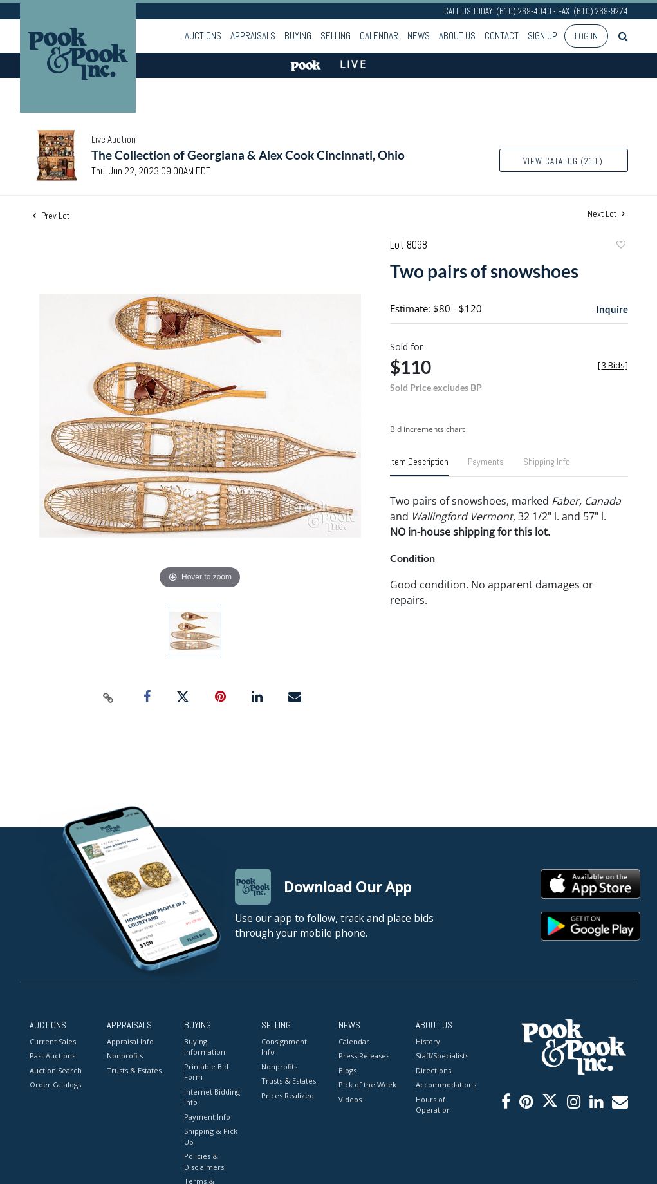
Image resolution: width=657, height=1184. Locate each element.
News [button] (418, 36)
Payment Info (207, 1117)
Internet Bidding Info (212, 1097)
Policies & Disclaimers (204, 1161)
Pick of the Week (367, 1084)
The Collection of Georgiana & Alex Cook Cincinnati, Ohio (248, 154)
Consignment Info (284, 1047)
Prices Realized (287, 1095)
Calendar (379, 36)
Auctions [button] (203, 36)
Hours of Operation (433, 1105)
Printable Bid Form (206, 1072)
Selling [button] (335, 36)
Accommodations (445, 1084)
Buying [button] (297, 36)
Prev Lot (51, 215)
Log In (586, 36)
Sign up (542, 36)
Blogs (347, 1070)
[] (613, 365)
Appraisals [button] (252, 36)
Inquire (612, 309)
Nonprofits (125, 1055)
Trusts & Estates (134, 1070)
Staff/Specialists (442, 1055)
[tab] (419, 466)
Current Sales (53, 1041)
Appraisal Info (130, 1041)
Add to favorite (620, 246)
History (428, 1041)
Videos (350, 1099)
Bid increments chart (427, 429)
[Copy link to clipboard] (108, 697)
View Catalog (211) (563, 161)
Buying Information (204, 1047)
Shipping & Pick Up (210, 1136)
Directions (433, 1070)
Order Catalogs (55, 1084)
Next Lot (606, 214)
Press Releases (363, 1055)
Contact (502, 36)
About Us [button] (457, 36)
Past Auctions (52, 1055)
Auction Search (56, 1070)
